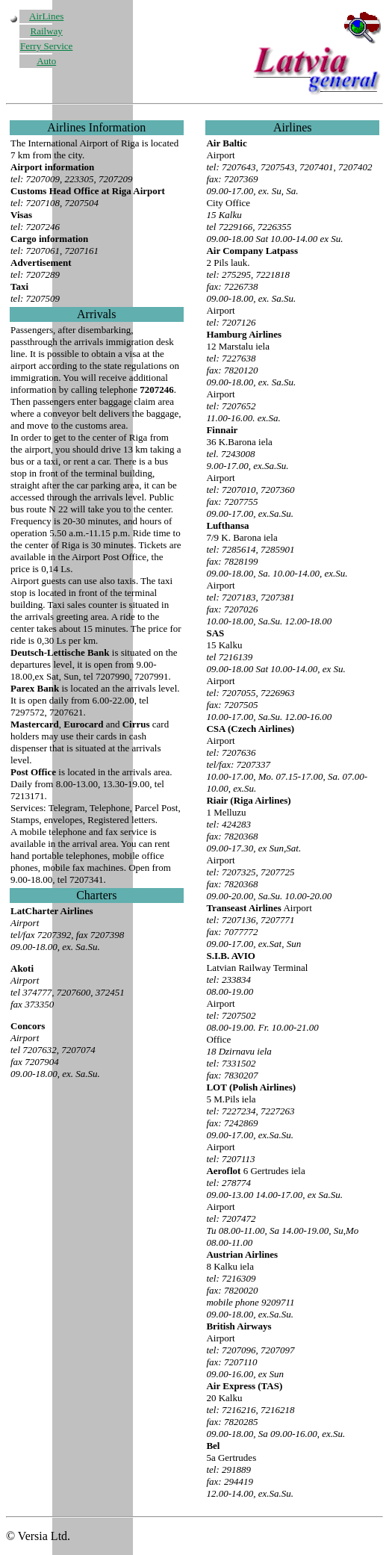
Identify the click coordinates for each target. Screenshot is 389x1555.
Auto (46, 60)
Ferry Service (46, 46)
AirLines (46, 16)
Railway (47, 31)
